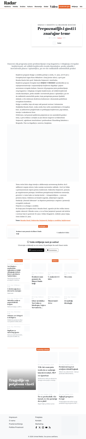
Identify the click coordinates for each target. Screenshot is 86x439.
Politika (15, 6)
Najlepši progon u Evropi (66, 397)
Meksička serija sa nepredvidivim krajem (13, 302)
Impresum (13, 417)
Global (46, 6)
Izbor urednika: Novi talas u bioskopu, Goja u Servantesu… (39, 304)
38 (8, 313)
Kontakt (38, 420)
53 (72, 364)
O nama (12, 420)
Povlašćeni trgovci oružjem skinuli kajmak (68, 368)
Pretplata (38, 417)
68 (50, 394)
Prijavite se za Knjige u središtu (27, 206)
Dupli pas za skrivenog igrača (13, 331)
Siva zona (68, 277)
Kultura (30, 6)
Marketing (39, 424)
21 (65, 298)
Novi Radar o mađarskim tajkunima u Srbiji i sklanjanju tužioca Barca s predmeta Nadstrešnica (14, 271)
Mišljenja (75, 6)
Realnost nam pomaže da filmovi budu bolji (37, 280)
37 (52, 364)
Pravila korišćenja (16, 424)
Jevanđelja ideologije (68, 302)
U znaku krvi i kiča (63, 233)
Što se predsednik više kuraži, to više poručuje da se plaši (47, 398)
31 (21, 298)
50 (22, 387)
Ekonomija (38, 6)
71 (71, 394)
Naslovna (7, 6)
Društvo (22, 6)
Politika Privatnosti (16, 427)
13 (21, 264)
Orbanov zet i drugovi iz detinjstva (15, 317)
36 (8, 287)
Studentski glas (64, 6)
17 (8, 328)
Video (54, 6)
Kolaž (82, 6)
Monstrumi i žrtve (53, 302)
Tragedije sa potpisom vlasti (21, 382)
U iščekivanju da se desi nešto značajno (14, 290)
